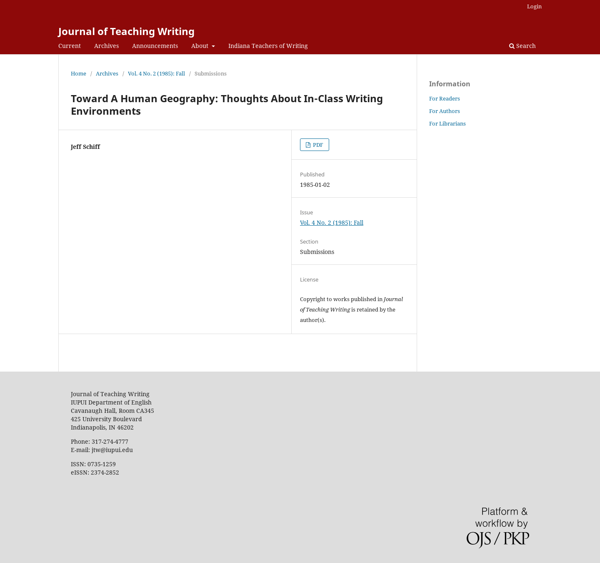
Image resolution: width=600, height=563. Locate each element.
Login (534, 6)
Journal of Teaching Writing (126, 31)
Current (69, 46)
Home (78, 73)
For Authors (444, 111)
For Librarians (447, 123)
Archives (106, 46)
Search (522, 46)
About (200, 46)
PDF (317, 144)
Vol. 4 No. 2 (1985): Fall (156, 73)
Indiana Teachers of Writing (268, 46)
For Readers (444, 98)
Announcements (155, 46)
